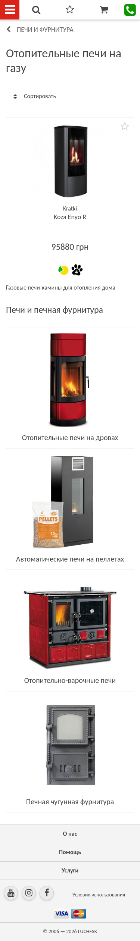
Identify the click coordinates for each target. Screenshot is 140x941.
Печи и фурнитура (45, 29)
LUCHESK (87, 931)
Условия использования (98, 895)
